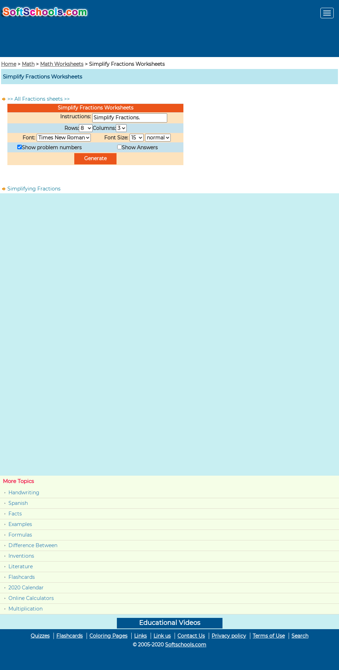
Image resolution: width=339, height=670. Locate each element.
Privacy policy (229, 636)
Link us (162, 636)
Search (299, 636)
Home (8, 64)
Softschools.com (185, 644)
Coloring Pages (108, 636)
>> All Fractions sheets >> (38, 99)
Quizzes (40, 636)
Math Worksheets (61, 64)
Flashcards (21, 577)
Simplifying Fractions (34, 189)
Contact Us (191, 636)
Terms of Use (269, 636)
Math (28, 64)
